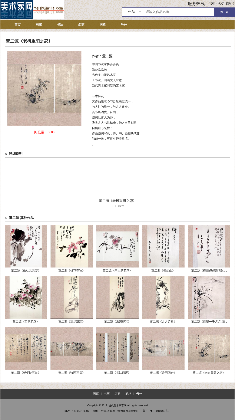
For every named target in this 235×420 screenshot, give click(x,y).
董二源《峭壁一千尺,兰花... (209, 321)
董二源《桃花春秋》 (71, 270)
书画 (107, 393)
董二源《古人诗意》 (163, 321)
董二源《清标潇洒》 (71, 321)
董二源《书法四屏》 (117, 372)
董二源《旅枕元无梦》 (26, 270)
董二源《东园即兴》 (117, 321)
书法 (60, 24)
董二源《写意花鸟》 (26, 321)
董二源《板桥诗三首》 (26, 372)
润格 (102, 24)
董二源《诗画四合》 (163, 372)
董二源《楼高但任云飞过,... (209, 270)
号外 (124, 24)
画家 (39, 24)
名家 (81, 24)
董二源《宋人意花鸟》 (117, 270)
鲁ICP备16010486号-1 (157, 411)
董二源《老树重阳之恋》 (209, 372)
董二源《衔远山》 (163, 270)
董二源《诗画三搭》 (71, 372)
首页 (17, 24)
